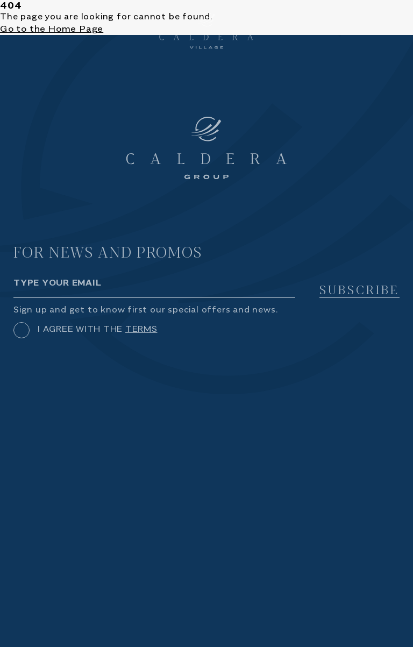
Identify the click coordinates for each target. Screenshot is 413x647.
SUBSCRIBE (359, 290)
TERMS (141, 329)
